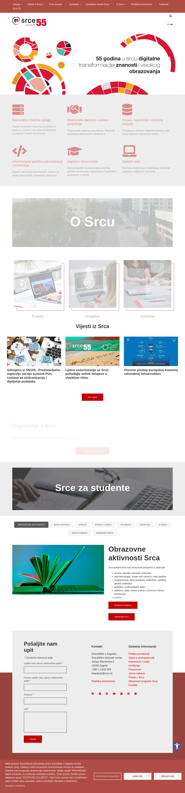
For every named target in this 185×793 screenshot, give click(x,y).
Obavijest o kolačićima (15, 786)
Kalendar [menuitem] (164, 4)
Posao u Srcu (103, 524)
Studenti (125, 524)
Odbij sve (137, 776)
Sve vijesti (92, 397)
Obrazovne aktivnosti (31, 524)
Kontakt (132, 685)
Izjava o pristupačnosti (141, 657)
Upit (26, 709)
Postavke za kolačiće (107, 776)
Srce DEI (145, 524)
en (170, 24)
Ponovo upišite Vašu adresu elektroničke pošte (43, 679)
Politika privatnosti (138, 653)
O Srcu (163, 524)
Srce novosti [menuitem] (55, 4)
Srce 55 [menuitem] (17, 8)
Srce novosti (61, 524)
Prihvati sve (167, 776)
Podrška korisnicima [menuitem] (141, 4)
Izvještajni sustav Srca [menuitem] (97, 4)
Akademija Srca (121, 617)
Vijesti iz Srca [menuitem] (34, 4)
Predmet (28, 694)
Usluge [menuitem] (16, 4)
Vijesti (82, 524)
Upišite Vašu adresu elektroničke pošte (42, 663)
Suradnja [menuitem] (73, 4)
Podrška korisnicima (103, 681)
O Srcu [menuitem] (119, 4)
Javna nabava (79, 533)
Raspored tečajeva (122, 605)
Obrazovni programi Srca (142, 681)
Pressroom (134, 669)
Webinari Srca (104, 533)
